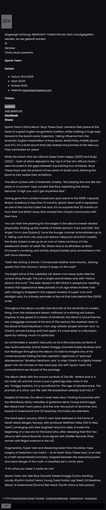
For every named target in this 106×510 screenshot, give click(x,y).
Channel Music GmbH (22, 498)
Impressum (91, 498)
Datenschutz (76, 498)
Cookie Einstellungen (57, 498)
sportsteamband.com (37, 90)
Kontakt (40, 498)
